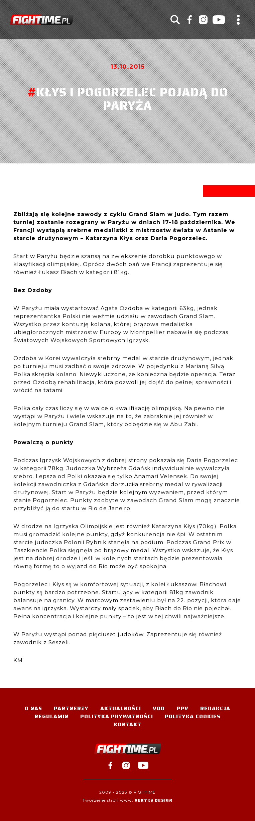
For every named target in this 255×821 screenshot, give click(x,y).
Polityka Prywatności (116, 716)
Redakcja (215, 708)
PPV (182, 708)
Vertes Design (153, 800)
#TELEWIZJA (42, 20)
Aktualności (120, 708)
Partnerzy (71, 708)
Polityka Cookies (193, 716)
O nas (33, 708)
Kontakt (127, 724)
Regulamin (51, 716)
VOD (159, 708)
